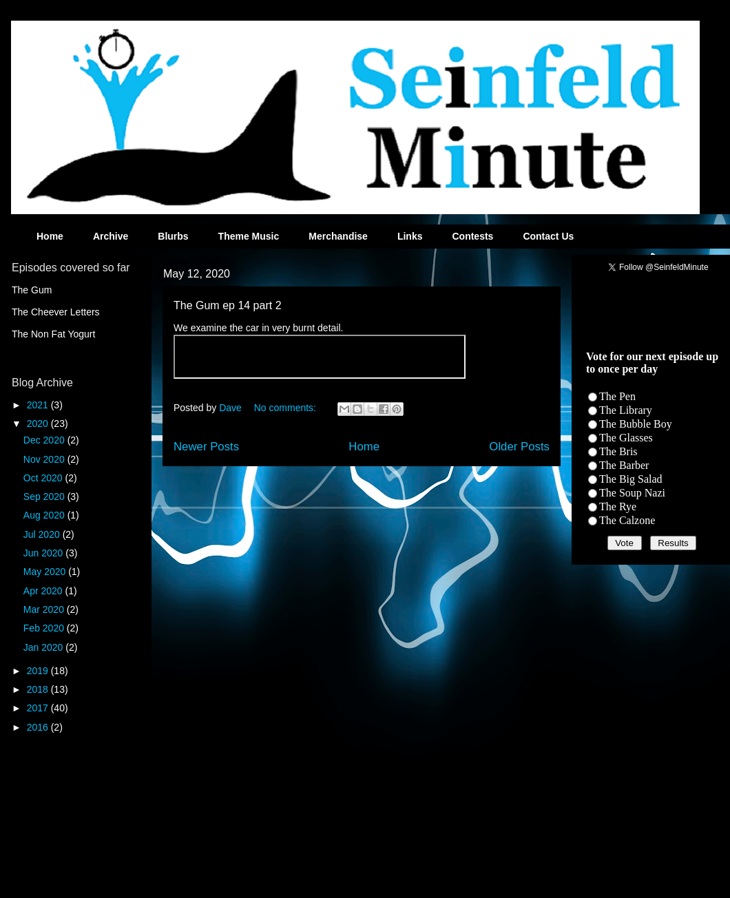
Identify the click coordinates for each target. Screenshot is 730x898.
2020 (39, 423)
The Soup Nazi (632, 493)
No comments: (286, 407)
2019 (39, 670)
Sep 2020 (45, 496)
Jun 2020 (44, 552)
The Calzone (627, 520)
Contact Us (548, 236)
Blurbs (173, 236)
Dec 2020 (45, 440)
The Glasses (626, 437)
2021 (39, 404)
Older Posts (519, 446)
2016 (39, 727)
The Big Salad (631, 479)
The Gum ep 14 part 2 (228, 305)
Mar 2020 (45, 609)
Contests (472, 236)
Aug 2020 (45, 515)
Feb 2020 (45, 628)
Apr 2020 (44, 590)
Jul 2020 (43, 534)
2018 (39, 689)
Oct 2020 (44, 477)
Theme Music (249, 236)
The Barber (624, 465)
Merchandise (338, 236)
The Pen (617, 396)
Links (410, 236)
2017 (39, 707)
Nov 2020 (45, 459)
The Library (625, 410)
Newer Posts (206, 446)
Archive (110, 236)
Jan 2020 (44, 647)
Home (49, 236)
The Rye (617, 506)
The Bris (618, 451)
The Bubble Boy (635, 424)
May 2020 (45, 571)
